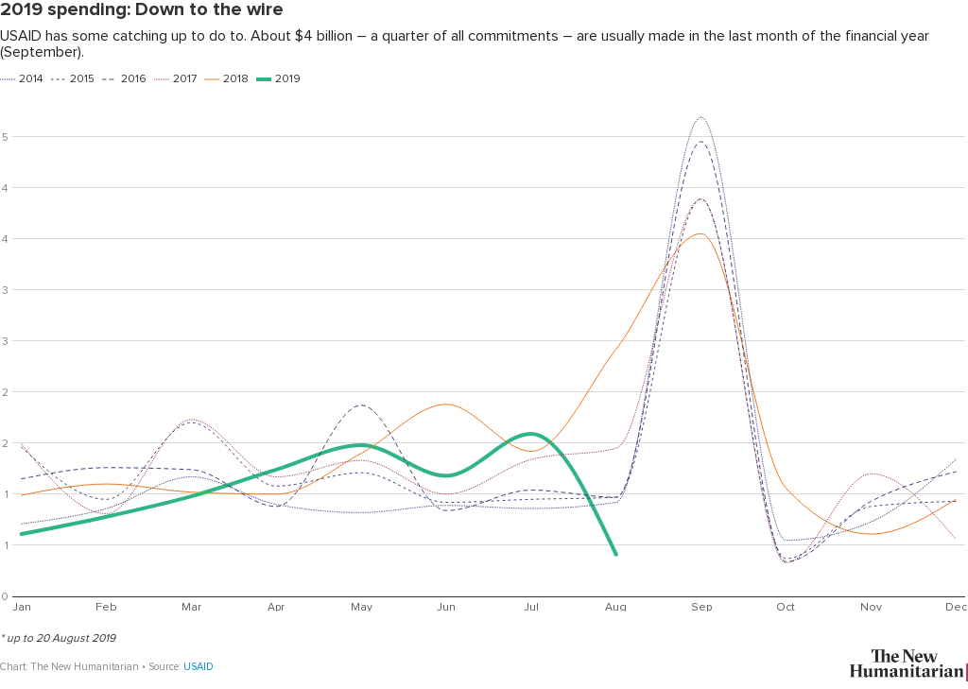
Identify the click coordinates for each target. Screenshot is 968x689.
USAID (198, 667)
